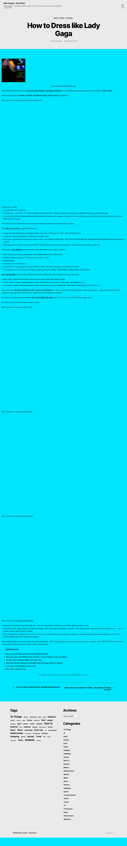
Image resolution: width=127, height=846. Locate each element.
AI (64, 736)
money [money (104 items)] (34, 730)
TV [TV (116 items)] (44, 739)
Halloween (44, 675)
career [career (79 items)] (12, 723)
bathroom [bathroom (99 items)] (33, 720)
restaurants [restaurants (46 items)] (28, 736)
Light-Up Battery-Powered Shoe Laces (39, 73)
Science (67, 791)
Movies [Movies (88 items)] (50, 730)
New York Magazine (9, 275)
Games (67, 762)
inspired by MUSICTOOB (25, 621)
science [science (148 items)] (45, 736)
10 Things (68, 732)
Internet (67, 769)
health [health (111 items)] (32, 726)
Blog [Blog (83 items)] (39, 720)
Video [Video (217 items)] (20, 743)
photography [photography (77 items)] (52, 733)
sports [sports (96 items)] (23, 739)
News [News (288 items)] (20, 732)
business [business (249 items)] (52, 719)
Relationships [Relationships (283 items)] (16, 736)
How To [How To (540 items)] (48, 726)
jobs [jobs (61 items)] (20, 729)
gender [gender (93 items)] (25, 726)
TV (65, 813)
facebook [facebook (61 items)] (36, 723)
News (66, 787)
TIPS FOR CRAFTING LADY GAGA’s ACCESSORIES (35, 291)
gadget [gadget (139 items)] (50, 723)
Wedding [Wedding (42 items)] (38, 743)
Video (43, 677)
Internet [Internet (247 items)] (14, 729)
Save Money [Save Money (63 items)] (36, 736)
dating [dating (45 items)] (23, 723)
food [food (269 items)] (43, 723)
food (66, 747)
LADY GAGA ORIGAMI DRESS (43, 298)
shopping (70, 18)
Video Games (69, 824)
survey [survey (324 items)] (30, 739)
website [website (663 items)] (30, 742)
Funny (66, 751)
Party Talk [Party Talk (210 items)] (38, 733)
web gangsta (58, 41)
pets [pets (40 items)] (46, 733)
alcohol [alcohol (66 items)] (26, 719)
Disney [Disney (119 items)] (29, 723)
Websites (68, 827)
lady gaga (63, 675)
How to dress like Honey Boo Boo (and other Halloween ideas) (29, 654)
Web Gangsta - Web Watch (16, 3)
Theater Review (70, 802)
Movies (67, 780)
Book (66, 740)
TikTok (66, 805)
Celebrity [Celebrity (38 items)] (18, 723)
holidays (51, 675)
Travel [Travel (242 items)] (38, 739)
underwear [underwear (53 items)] (13, 743)
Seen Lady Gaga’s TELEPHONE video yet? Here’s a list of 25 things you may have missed (40, 657)
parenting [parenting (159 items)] (28, 733)
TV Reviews (69, 816)
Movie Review (69, 776)
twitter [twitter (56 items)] (49, 739)
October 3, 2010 (72, 41)
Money (66, 773)
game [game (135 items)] (19, 726)
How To (56, 18)
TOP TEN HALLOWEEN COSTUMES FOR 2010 (45, 91)
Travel (66, 809)
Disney (66, 743)
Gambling (68, 758)
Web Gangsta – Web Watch (28, 841)
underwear (80, 675)
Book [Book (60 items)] (44, 719)
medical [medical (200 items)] (27, 729)
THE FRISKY (17, 250)
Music (63, 18)
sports (66, 798)
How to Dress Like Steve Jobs (17, 669)
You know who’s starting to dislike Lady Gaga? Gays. (26, 660)
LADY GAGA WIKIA (13, 229)
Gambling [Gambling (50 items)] (13, 726)
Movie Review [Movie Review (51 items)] (42, 729)
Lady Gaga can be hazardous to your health (22, 666)
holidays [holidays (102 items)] (39, 726)
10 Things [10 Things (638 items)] (16, 719)
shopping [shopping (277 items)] (14, 739)
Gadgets (67, 754)
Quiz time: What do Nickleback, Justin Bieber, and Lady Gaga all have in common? (37, 663)
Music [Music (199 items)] (13, 733)
